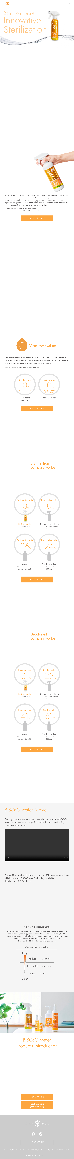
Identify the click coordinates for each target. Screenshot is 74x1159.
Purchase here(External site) (37, 1105)
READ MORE (37, 218)
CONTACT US (37, 1142)
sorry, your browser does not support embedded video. (37, 845)
